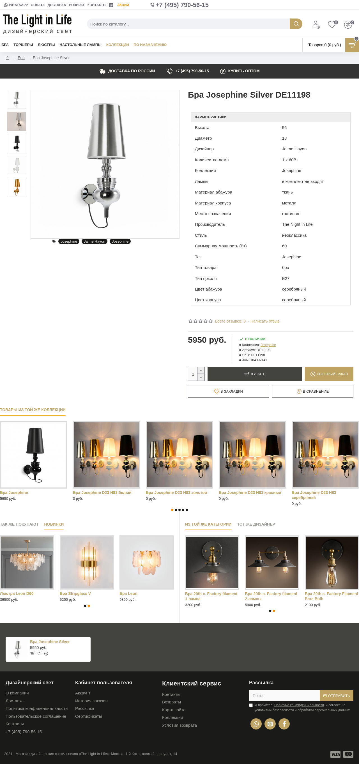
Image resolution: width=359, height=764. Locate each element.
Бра (21, 58)
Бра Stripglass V (75, 593)
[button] (172, 510)
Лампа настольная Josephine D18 (324, 492)
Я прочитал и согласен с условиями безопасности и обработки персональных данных (299, 707)
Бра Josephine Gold (92, 492)
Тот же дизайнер (256, 524)
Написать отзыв (264, 321)
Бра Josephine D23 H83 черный (30, 492)
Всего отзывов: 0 (230, 321)
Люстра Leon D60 (16, 593)
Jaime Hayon (94, 241)
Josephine (69, 241)
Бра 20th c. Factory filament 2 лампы (271, 596)
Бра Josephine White (239, 492)
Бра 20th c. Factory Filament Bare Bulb (331, 596)
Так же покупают (19, 524)
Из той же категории (208, 524)
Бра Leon (128, 593)
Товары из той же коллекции (33, 410)
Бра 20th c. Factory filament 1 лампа (211, 596)
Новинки (54, 524)
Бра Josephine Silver (50, 641)
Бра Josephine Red (164, 492)
